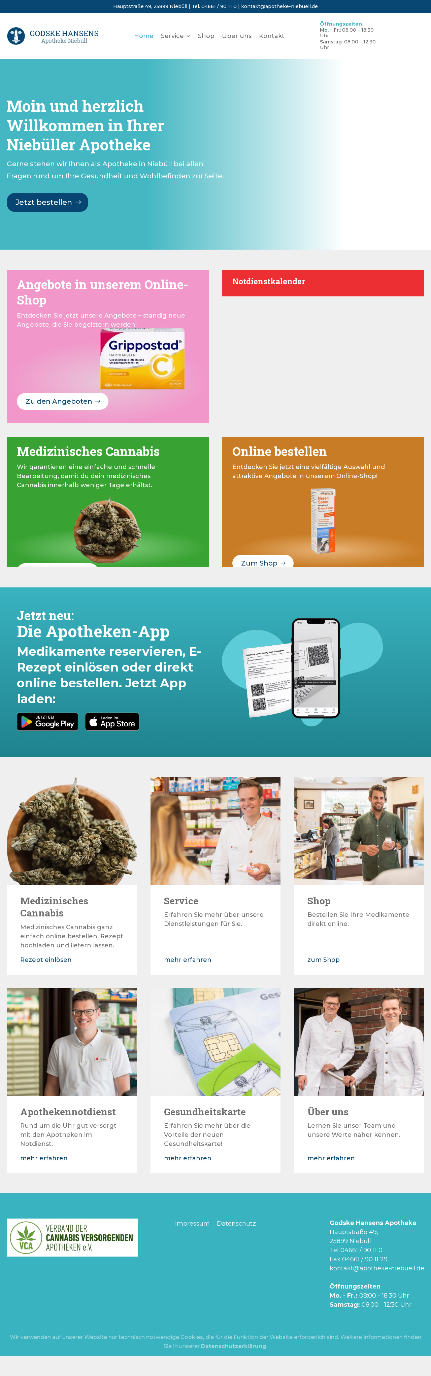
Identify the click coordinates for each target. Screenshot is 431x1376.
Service (172, 37)
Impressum (192, 1223)
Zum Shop (259, 563)
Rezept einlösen (46, 960)
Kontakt (272, 37)
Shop (206, 37)
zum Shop (323, 960)
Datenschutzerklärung (233, 1346)
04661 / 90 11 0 (219, 6)
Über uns (237, 37)
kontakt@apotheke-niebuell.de (279, 6)
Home (144, 37)
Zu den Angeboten (59, 401)
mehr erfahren (187, 960)
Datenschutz (236, 1223)
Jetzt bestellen (43, 202)
